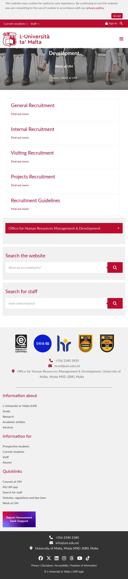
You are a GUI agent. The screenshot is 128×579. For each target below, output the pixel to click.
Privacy (35, 565)
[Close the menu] (121, 38)
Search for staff (12, 492)
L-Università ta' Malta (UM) (20, 406)
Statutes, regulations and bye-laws (24, 498)
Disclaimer (47, 565)
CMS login (78, 571)
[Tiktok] (88, 558)
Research (8, 416)
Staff (35, 23)
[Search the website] (121, 23)
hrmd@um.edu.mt (64, 366)
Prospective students (16, 446)
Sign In (113, 23)
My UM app (10, 487)
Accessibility (61, 565)
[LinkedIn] (57, 558)
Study (6, 411)
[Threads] (72, 558)
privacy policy (95, 8)
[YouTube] (79, 558)
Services (8, 427)
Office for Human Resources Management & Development (64, 52)
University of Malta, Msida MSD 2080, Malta (64, 548)
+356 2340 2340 (64, 537)
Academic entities (14, 422)
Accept (117, 16)
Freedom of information (83, 565)
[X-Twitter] (49, 558)
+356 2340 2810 (64, 360)
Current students (16, 23)
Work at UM (10, 503)
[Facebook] (40, 558)
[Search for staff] (115, 303)
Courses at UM (12, 481)
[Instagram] (64, 558)
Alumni (7, 462)
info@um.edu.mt (64, 542)
